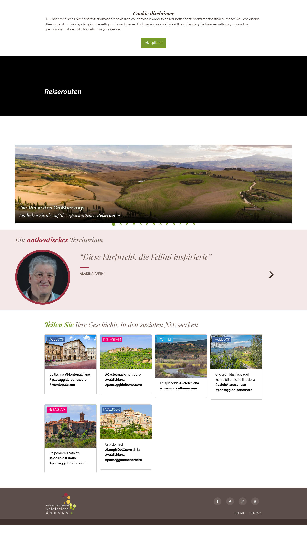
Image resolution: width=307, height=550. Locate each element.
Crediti (240, 537)
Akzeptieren (153, 43)
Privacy (255, 537)
